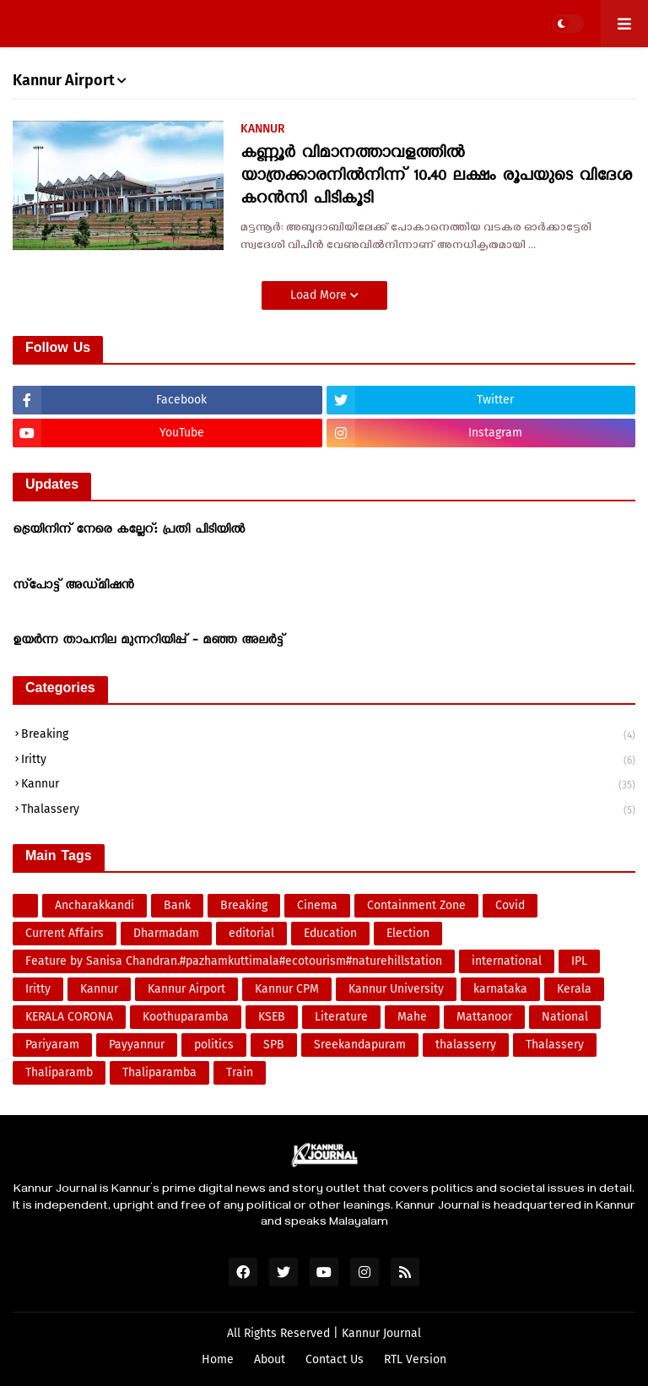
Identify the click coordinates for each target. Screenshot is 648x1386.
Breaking (328, 735)
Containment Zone (416, 905)
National (565, 1017)
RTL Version (415, 1359)
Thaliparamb (59, 1072)
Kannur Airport (186, 989)
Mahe (412, 1017)
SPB (273, 1044)
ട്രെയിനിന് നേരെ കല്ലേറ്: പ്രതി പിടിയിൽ (129, 530)
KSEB (271, 1017)
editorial (251, 933)
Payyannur (137, 1044)
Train (239, 1072)
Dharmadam (166, 933)
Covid (510, 905)
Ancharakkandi (94, 905)
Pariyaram (52, 1044)
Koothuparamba (186, 1017)
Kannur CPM (287, 989)
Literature (341, 1017)
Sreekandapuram (360, 1044)
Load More (320, 295)
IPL (579, 961)
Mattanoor (484, 1017)
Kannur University (396, 989)
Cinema (317, 905)
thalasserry (465, 1044)
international (507, 961)
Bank (177, 905)
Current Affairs (64, 933)
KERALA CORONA (69, 1017)
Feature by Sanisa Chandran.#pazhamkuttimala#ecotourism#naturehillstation (233, 961)
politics (214, 1044)
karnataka (500, 989)
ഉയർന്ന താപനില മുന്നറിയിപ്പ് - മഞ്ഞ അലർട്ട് (148, 641)
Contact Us (334, 1359)
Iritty (328, 761)
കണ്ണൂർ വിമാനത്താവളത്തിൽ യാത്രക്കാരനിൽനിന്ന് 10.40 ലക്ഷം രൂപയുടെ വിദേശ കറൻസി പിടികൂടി (436, 177)
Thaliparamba (159, 1072)
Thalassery (328, 810)
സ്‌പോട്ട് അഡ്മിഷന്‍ (73, 586)
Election (407, 933)
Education (330, 933)
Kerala (574, 989)
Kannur (328, 785)
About (269, 1359)
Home (218, 1359)
